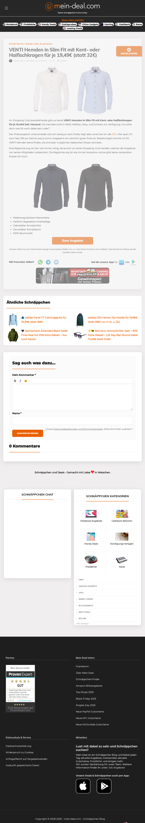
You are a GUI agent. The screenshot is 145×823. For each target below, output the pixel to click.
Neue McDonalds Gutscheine (92, 724)
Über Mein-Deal (85, 672)
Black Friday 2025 (86, 698)
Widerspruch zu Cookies (19, 752)
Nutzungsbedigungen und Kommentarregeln (78, 429)
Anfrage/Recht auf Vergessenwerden (26, 759)
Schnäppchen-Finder (87, 679)
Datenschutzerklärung (18, 746)
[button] (15, 380)
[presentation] (15, 381)
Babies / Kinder (86, 599)
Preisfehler (96, 761)
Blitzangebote (86, 605)
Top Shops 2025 (85, 692)
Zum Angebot (72, 241)
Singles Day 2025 (85, 705)
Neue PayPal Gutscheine (90, 711)
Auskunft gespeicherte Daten (22, 765)
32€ (114, 134)
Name (17, 413)
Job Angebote (117, 767)
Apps (81, 593)
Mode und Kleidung (39, 44)
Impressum (82, 666)
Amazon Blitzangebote (89, 685)
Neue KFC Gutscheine (88, 718)
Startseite (16, 44)
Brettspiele (84, 612)
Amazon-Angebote (88, 586)
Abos (81, 580)
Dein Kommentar (24, 374)
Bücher (82, 618)
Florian (14, 60)
